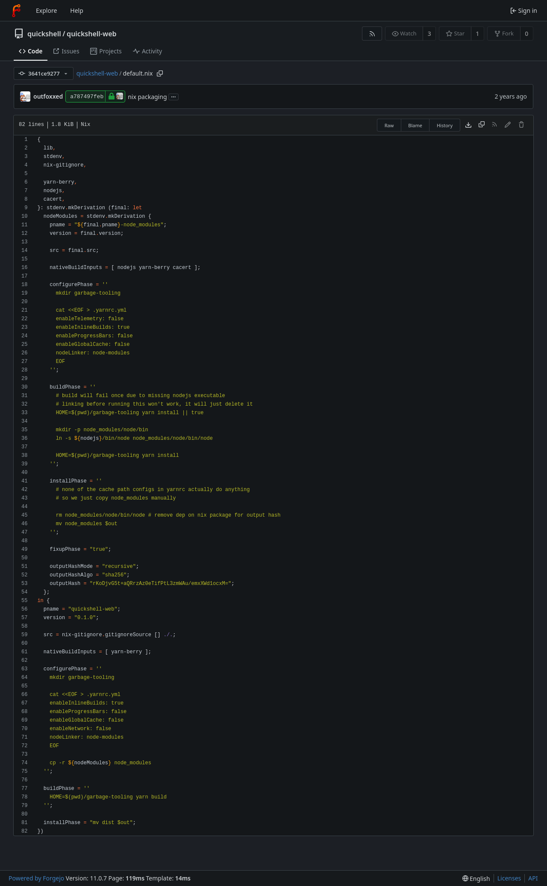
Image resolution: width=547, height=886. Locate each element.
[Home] (16, 10)
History (445, 125)
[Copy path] (160, 73)
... (173, 96)
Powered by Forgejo (36, 878)
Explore (46, 10)
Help (76, 10)
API (533, 878)
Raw (389, 125)
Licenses (509, 878)
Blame (415, 125)
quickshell (44, 33)
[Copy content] (481, 125)
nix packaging (147, 97)
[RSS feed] (372, 33)
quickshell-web (91, 33)
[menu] (476, 878)
